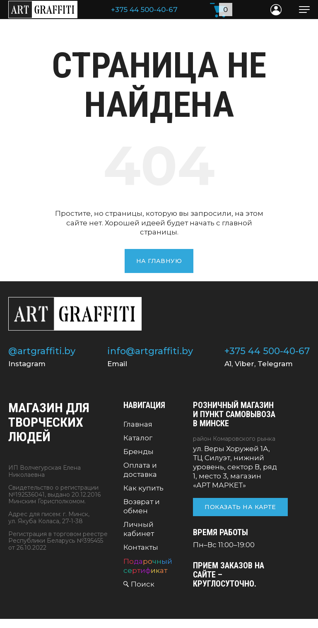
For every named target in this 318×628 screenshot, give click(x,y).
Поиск (142, 584)
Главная (137, 424)
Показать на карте (240, 507)
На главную (159, 261)
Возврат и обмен (141, 506)
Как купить (143, 488)
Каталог (137, 438)
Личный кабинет (138, 529)
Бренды (138, 451)
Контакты (140, 547)
